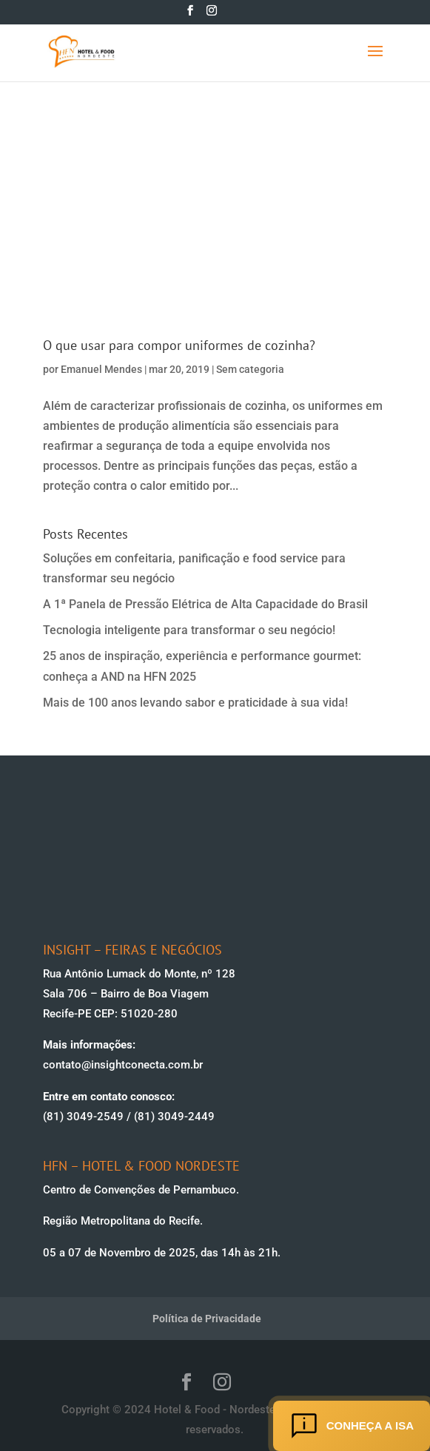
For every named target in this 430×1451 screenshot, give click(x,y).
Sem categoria (250, 369)
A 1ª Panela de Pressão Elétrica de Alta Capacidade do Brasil (205, 604)
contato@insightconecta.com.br (123, 1064)
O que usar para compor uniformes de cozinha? (179, 345)
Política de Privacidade (206, 1318)
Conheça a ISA (351, 1426)
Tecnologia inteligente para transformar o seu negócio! (189, 630)
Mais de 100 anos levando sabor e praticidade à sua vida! (195, 703)
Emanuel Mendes (101, 369)
